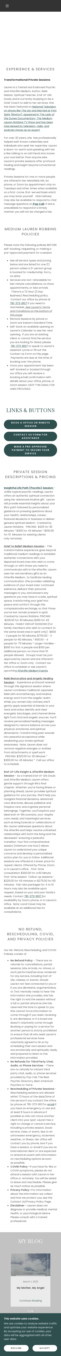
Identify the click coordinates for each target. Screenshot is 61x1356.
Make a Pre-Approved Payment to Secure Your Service (30, 450)
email (50, 1104)
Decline (16, 1348)
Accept (45, 1348)
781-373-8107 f (33, 896)
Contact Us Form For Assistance (30, 436)
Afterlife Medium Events (32, 671)
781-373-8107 (18, 303)
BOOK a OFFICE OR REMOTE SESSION (30, 424)
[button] (7, 6)
